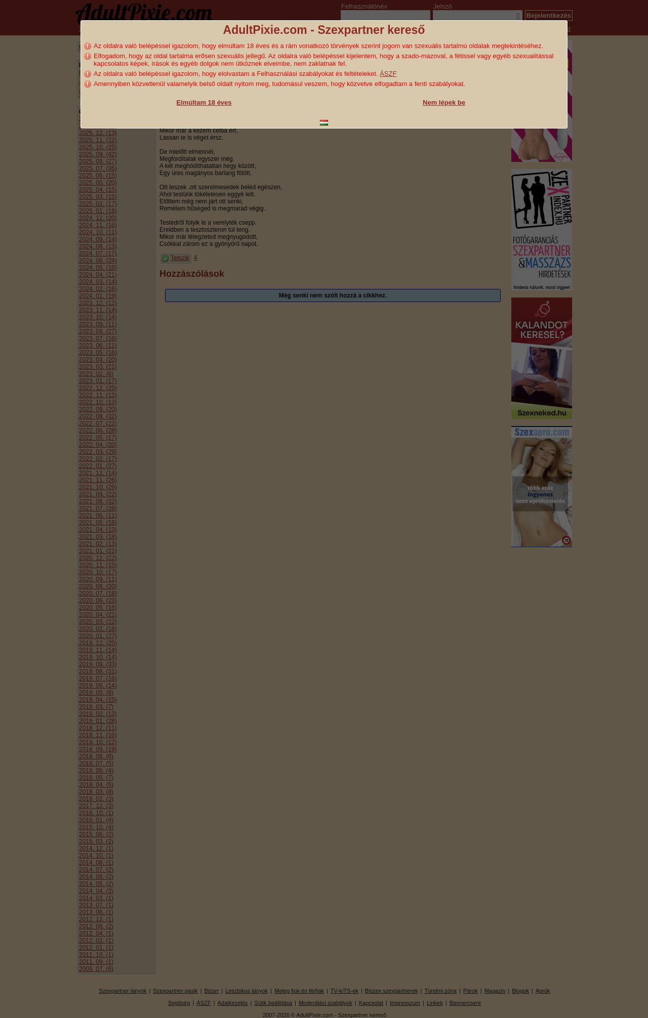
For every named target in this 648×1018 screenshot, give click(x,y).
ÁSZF (388, 73)
